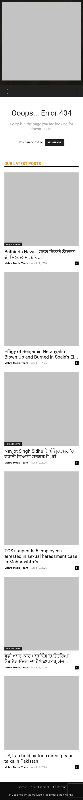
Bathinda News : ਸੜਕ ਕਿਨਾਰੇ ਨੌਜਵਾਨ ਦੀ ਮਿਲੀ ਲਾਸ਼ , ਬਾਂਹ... (39, 254)
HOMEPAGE (54, 142)
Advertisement (40, 787)
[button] (7, 91)
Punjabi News (13, 244)
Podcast (22, 787)
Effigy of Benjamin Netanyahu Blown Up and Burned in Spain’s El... (41, 354)
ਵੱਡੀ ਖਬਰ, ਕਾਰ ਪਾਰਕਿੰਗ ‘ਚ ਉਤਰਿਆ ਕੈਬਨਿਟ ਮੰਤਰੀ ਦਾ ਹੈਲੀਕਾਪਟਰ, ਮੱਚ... (36, 658)
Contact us (59, 787)
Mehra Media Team (16, 263)
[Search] (77, 91)
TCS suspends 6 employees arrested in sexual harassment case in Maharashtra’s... (40, 556)
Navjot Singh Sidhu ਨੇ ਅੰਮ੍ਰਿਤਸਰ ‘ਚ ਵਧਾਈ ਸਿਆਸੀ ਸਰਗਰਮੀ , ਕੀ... (39, 454)
